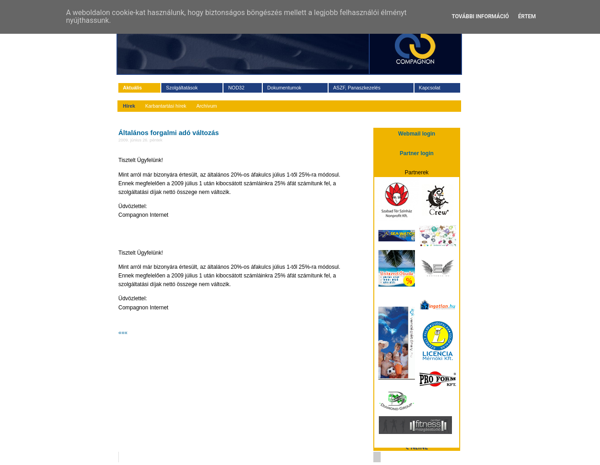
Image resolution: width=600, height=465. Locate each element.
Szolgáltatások (181, 87)
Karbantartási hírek (165, 106)
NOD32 (236, 87)
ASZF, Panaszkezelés (357, 87)
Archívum (206, 106)
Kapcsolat (430, 87)
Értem (527, 16)
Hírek (129, 106)
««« (122, 332)
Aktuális (132, 87)
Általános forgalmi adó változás (168, 132)
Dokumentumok (284, 87)
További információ (480, 16)
